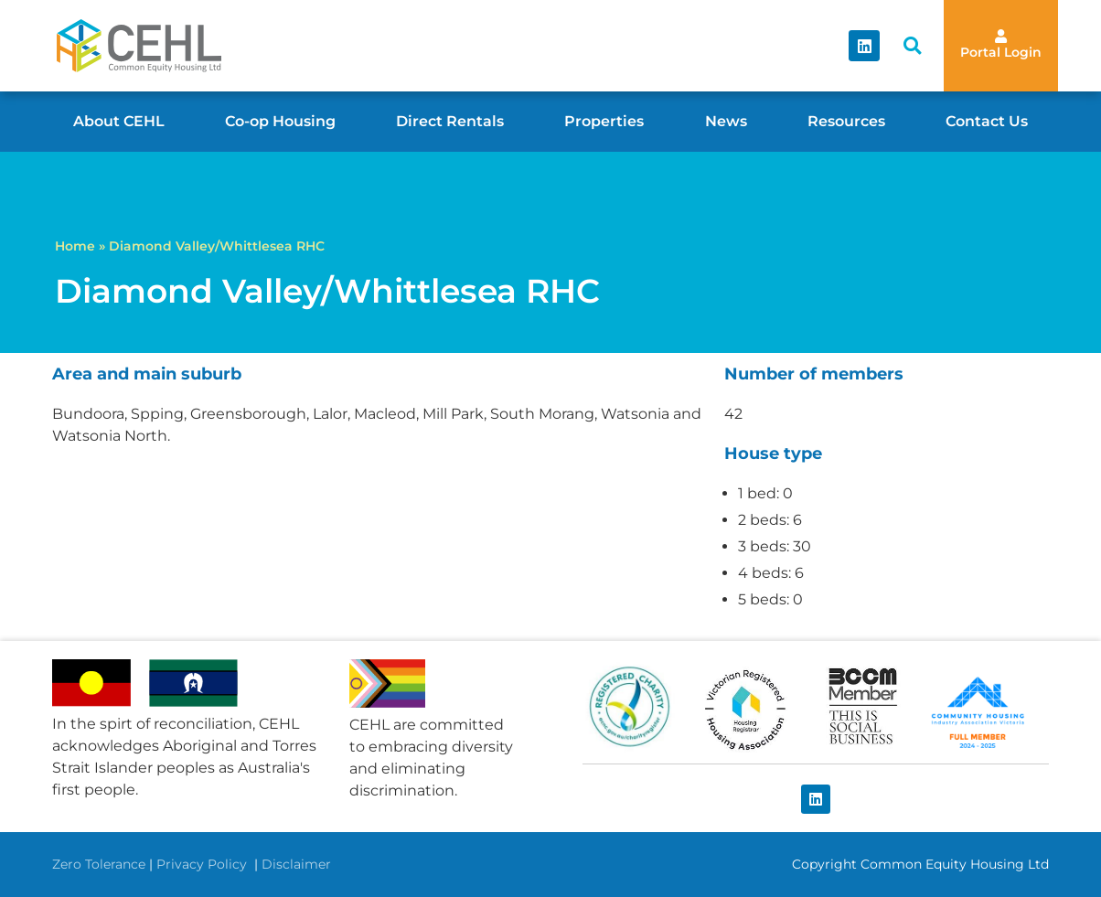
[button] (912, 46)
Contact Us (987, 121)
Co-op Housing (280, 121)
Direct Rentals (450, 121)
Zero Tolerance (98, 864)
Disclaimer (296, 864)
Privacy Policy (203, 864)
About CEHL (119, 121)
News (726, 121)
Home (75, 246)
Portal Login (1001, 52)
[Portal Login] (1001, 36)
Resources (846, 121)
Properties (604, 121)
